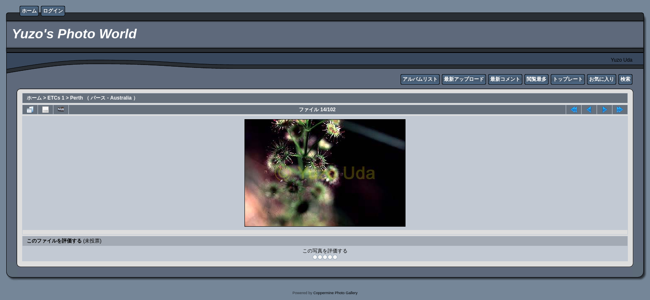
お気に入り (601, 79)
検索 (625, 79)
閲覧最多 (537, 79)
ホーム (29, 11)
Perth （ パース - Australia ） (104, 98)
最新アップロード (464, 79)
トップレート (568, 79)
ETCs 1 (56, 98)
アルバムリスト (420, 79)
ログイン (53, 11)
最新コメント (505, 79)
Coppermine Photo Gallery (335, 293)
